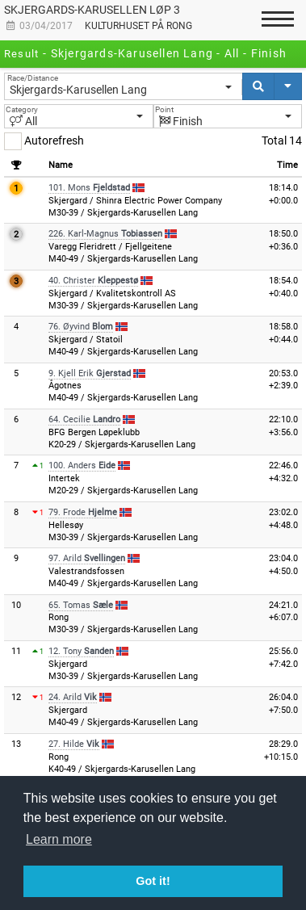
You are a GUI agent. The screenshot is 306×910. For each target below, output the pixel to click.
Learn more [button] (59, 839)
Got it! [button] (153, 880)
